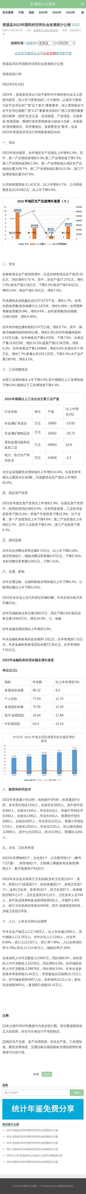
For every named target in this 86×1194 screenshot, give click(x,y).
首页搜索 (7, 12)
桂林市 (31, 43)
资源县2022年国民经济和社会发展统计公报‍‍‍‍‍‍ (41, 25)
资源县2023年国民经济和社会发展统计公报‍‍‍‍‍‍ (32, 1143)
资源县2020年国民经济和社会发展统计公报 (32, 1161)
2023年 (70, 12)
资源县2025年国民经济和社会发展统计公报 (32, 1130)
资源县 (46, 1074)
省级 (31, 12)
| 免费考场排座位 (64, 1186)
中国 (21, 12)
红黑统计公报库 (43, 4)
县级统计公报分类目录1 (46, 30)
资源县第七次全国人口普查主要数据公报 (34, 1155)
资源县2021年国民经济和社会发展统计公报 (32, 1149)
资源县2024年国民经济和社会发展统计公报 (32, 1136)
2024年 (56, 12)
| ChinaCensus (47, 1186)
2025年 (43, 12)
